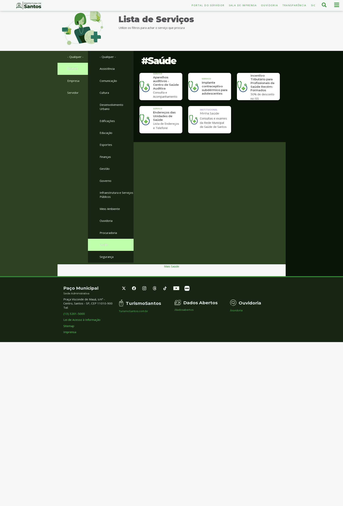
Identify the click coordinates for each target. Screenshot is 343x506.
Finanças (105, 157)
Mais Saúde (171, 266)
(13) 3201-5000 (74, 314)
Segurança (106, 257)
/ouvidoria (236, 310)
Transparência (295, 5)
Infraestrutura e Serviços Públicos (116, 195)
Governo (105, 181)
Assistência (107, 69)
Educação (106, 133)
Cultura (104, 93)
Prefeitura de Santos (28, 5)
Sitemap (68, 326)
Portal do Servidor (208, 5)
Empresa (73, 81)
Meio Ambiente (110, 209)
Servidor (73, 93)
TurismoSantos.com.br (133, 311)
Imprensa (69, 332)
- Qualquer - (75, 57)
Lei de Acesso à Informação (81, 320)
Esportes (106, 145)
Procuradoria (108, 233)
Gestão (105, 169)
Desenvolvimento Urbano (111, 107)
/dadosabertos (184, 310)
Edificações (107, 121)
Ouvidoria (269, 5)
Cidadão (72, 69)
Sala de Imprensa (243, 5)
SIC (313, 5)
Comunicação (108, 81)
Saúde (104, 245)
